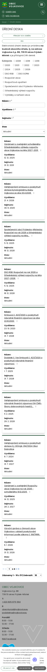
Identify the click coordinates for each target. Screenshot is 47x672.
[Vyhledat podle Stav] (23, 131)
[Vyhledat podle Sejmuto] (23, 122)
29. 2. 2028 (9, 421)
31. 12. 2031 (9, 165)
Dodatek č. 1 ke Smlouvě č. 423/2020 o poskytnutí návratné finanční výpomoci (23, 360)
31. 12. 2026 (9, 552)
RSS (32, 41)
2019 (37, 61)
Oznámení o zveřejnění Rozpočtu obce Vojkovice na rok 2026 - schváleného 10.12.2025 (20, 488)
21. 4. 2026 (9, 200)
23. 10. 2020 (9, 328)
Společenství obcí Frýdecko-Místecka (24, 86)
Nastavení (39, 668)
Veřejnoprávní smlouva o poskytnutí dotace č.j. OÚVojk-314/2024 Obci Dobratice (22, 446)
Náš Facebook (9, 638)
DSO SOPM (23, 73)
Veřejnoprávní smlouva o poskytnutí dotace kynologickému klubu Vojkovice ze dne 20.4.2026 (22, 189)
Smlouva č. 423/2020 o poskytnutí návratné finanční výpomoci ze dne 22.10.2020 (22, 318)
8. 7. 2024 (9, 456)
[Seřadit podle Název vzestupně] (11, 99)
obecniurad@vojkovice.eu (15, 609)
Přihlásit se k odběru (28, 36)
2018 (28, 61)
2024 (7, 69)
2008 (18, 61)
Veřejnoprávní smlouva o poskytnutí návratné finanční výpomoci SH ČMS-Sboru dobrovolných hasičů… (23, 403)
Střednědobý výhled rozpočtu (20, 90)
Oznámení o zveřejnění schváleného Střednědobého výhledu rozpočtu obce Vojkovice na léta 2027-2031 (23, 147)
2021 (17, 65)
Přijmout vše (9, 668)
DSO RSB (9, 73)
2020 (7, 65)
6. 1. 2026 (8, 545)
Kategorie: (7, 60)
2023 (36, 65)
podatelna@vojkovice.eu (14, 612)
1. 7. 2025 (8, 371)
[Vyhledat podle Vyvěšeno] (23, 114)
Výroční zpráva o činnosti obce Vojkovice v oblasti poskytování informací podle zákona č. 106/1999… (22, 533)
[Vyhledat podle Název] (23, 105)
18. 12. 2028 (9, 250)
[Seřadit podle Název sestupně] (11, 100)
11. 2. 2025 (8, 413)
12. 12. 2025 (9, 157)
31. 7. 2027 (9, 464)
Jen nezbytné (24, 668)
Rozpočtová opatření (15, 82)
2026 (27, 69)
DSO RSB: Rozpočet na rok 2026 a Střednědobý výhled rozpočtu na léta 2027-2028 (23, 275)
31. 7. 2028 (9, 336)
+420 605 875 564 (11, 602)
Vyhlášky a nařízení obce (17, 94)
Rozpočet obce (12, 77)
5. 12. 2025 (9, 243)
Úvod (4, 22)
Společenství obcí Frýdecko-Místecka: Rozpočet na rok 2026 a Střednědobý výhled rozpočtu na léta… (23, 232)
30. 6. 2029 (9, 207)
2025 (17, 69)
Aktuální (8, 172)
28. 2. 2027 (9, 506)
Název (6, 101)
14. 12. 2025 (9, 499)
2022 (26, 65)
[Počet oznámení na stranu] (38, 575)
